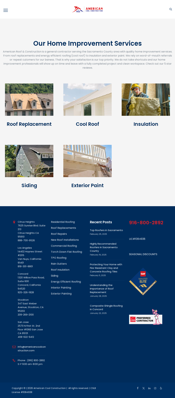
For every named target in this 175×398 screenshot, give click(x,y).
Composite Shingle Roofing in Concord (106, 307)
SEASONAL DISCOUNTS (143, 254)
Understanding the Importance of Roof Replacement (102, 288)
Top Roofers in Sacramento (106, 230)
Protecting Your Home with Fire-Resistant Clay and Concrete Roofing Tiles (106, 268)
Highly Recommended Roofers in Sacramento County (104, 247)
